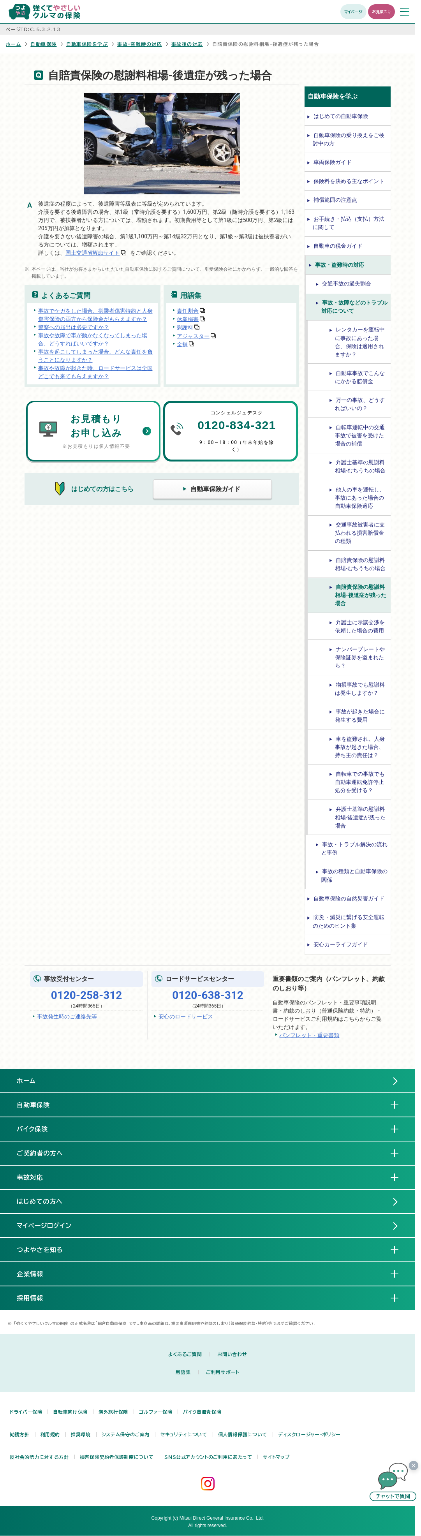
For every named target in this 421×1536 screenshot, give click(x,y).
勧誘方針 (20, 1434)
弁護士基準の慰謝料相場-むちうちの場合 (360, 466)
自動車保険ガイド (215, 489)
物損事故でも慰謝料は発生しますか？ (360, 689)
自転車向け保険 (70, 1411)
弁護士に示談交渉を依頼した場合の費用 (360, 626)
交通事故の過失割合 (346, 283)
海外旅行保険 (113, 1411)
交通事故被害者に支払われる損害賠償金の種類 (360, 532)
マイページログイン (44, 1225)
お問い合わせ (232, 1354)
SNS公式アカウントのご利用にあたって (208, 1457)
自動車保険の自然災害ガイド (349, 898)
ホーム (13, 44)
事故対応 (36, 1176)
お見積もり (381, 12)
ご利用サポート (222, 1372)
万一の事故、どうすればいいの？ (360, 404)
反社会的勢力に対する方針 (39, 1457)
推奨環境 (81, 1434)
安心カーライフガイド (341, 944)
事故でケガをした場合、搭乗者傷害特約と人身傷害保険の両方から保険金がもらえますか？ (95, 315)
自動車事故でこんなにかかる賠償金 (360, 377)
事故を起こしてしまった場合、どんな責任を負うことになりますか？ (95, 356)
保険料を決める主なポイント (349, 181)
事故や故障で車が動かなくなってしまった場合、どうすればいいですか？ (92, 339)
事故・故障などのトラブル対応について (354, 306)
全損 (182, 344)
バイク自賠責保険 (202, 1411)
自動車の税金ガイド (338, 246)
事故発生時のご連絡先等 (67, 1016)
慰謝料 (185, 327)
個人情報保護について (242, 1434)
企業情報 (36, 1273)
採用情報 (36, 1297)
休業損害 (188, 319)
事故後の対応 (187, 44)
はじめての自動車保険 (341, 116)
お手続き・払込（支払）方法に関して (348, 223)
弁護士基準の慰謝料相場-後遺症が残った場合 (360, 817)
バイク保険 (38, 1128)
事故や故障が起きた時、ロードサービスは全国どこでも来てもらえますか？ (95, 372)
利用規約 (50, 1434)
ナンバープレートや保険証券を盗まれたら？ (360, 657)
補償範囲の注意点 (335, 200)
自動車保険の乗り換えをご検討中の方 (348, 139)
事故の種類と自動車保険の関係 (354, 875)
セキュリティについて (183, 1434)
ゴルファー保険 (155, 1411)
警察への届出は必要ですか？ (73, 327)
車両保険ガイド (333, 162)
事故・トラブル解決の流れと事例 (354, 848)
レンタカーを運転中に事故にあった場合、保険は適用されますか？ (360, 341)
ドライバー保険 (26, 1411)
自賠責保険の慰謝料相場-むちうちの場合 (360, 564)
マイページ (353, 12)
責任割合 (188, 311)
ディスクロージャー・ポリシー (309, 1434)
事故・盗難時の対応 (139, 44)
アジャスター (193, 336)
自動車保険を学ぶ (87, 44)
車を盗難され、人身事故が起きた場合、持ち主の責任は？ (360, 747)
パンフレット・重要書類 (309, 1035)
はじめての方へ (40, 1201)
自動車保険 (43, 44)
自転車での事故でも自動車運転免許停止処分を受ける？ (360, 782)
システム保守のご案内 (126, 1434)
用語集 (183, 1372)
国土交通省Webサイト (92, 253)
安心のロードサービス (186, 1016)
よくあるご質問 (185, 1354)
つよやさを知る (46, 1249)
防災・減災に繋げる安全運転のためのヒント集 (348, 921)
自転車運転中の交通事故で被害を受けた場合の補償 (360, 435)
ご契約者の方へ (46, 1152)
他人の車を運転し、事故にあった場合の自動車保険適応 (360, 497)
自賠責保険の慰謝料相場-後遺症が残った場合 (360, 595)
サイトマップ (276, 1457)
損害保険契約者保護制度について (117, 1457)
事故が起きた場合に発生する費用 (360, 715)
